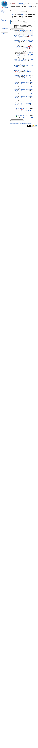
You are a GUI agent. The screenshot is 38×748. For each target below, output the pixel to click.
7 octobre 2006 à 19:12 (25, 50)
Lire (19, 3)
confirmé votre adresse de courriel (20, 7)
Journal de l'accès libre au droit (5, 26)
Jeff (32, 47)
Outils (4, 33)
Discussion (13, 3)
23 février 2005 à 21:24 (24, 75)
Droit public (31, 41)
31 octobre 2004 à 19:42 (25, 114)
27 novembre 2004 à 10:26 (25, 100)
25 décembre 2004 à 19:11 (25, 93)
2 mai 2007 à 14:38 (24, 42)
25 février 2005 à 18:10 (24, 72)
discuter (16, 31)
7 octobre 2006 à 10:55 (28, 54)
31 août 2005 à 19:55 (24, 65)
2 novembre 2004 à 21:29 (25, 103)
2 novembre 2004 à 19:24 (25, 110)
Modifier (21, 3)
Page (10, 3)
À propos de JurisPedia (20, 123)
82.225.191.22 (31, 30)
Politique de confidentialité (13, 123)
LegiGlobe (3, 24)
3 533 (22, 14)
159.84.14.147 (26, 53)
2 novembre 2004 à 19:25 (25, 107)
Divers (30, 81)
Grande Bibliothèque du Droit (5, 23)
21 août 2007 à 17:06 (24, 30)
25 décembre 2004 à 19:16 (25, 86)
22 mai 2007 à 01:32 (25, 35)
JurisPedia (31, 35)
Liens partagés (3, 13)
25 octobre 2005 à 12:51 (28, 59)
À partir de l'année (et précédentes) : (17, 21)
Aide (1, 19)
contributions (21, 36)
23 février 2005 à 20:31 (24, 77)
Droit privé (29, 71)
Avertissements (3, 20)
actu (16, 35)
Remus (29, 40)
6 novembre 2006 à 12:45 (26, 47)
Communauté (3, 11)
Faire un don (3, 18)
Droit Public (30, 46)
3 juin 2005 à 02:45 (25, 70)
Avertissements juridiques (27, 123)
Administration (5, 30)
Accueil (2, 10)
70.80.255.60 (31, 70)
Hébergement (5, 31)
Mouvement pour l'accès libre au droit (5, 28)
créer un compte (28, 6)
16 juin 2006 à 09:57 (24, 57)
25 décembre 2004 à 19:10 (25, 96)
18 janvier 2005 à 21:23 (25, 80)
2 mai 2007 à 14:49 (24, 40)
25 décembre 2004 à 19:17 (25, 82)
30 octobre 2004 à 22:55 (28, 117)
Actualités (2, 12)
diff (17, 30)
